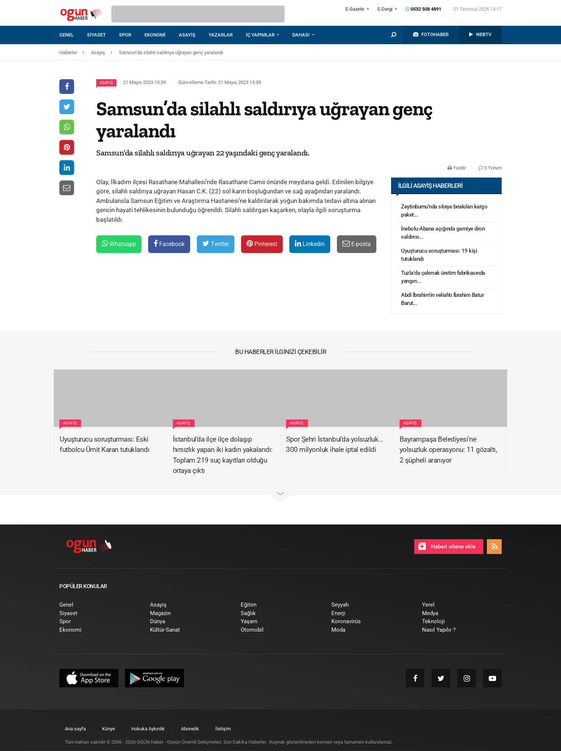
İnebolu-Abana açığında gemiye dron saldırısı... (443, 233)
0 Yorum (490, 168)
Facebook (169, 244)
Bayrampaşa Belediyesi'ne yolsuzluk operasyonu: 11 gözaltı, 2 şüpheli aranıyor (448, 449)
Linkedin (310, 244)
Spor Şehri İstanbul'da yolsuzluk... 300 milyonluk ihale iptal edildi (334, 444)
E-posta (356, 244)
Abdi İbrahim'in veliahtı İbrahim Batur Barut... (442, 299)
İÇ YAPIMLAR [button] (261, 35)
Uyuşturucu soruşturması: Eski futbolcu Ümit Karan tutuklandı (104, 444)
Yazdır (456, 168)
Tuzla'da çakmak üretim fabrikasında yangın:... (443, 277)
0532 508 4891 (423, 9)
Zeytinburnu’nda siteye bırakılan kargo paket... (444, 210)
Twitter (215, 244)
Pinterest (262, 244)
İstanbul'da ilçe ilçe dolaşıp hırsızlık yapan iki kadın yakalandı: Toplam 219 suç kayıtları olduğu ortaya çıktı (223, 455)
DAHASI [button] (301, 35)
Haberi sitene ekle (446, 546)
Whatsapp (119, 244)
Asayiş (106, 82)
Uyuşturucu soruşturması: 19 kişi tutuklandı (439, 255)
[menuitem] (73, 35)
